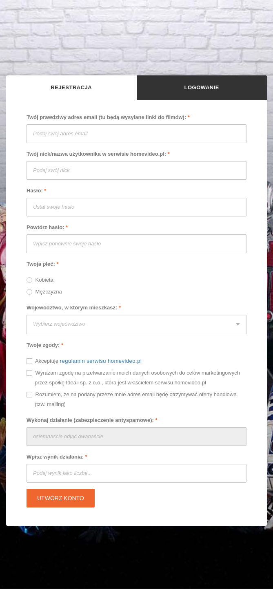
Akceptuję (84, 360)
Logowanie (201, 87)
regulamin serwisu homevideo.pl (101, 361)
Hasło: (36, 191)
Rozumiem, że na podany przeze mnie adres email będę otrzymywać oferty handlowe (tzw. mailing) (131, 399)
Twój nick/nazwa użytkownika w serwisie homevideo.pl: (98, 154)
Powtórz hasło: (47, 227)
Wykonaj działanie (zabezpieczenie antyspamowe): (92, 420)
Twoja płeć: (43, 264)
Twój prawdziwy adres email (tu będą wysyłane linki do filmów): (108, 117)
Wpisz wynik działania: (57, 457)
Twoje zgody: (45, 345)
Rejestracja (71, 87)
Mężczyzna (44, 291)
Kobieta (40, 279)
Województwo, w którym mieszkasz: (74, 307)
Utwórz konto (60, 498)
